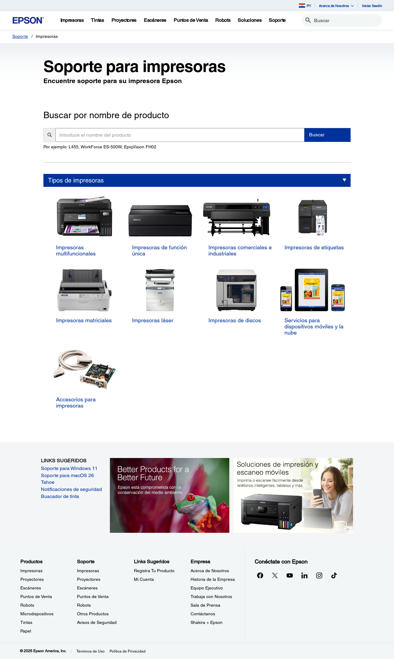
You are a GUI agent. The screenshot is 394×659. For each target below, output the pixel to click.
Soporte (20, 36)
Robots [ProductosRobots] (27, 605)
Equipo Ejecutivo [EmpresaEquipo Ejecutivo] (207, 587)
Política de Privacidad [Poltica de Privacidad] (128, 651)
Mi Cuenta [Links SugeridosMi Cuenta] (144, 579)
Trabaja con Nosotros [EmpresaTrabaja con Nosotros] (211, 596)
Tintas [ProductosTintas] (26, 622)
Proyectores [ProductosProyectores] (32, 579)
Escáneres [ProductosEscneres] (30, 587)
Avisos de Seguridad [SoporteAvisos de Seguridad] (97, 622)
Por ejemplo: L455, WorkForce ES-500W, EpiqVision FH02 (99, 146)
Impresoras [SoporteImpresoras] (88, 570)
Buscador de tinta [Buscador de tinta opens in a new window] (60, 496)
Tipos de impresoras (76, 180)
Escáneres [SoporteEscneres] (87, 587)
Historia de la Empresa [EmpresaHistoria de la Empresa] (213, 579)
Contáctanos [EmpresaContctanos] (203, 613)
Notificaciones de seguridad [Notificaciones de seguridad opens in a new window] (71, 489)
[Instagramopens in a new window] (319, 575)
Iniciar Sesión (372, 6)
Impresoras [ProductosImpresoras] (31, 570)
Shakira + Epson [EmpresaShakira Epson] (207, 622)
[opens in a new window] (334, 575)
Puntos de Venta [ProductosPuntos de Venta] (36, 596)
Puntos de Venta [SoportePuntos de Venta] (93, 596)
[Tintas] (97, 20)
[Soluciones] (249, 20)
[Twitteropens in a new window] (274, 575)
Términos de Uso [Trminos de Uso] (90, 651)
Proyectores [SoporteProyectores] (88, 579)
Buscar (316, 135)
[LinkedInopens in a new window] (304, 575)
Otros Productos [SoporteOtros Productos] (93, 613)
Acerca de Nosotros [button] (336, 6)
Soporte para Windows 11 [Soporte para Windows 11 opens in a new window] (69, 468)
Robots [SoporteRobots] (84, 605)
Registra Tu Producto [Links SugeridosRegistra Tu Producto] (154, 570)
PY (305, 5)
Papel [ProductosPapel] (25, 631)
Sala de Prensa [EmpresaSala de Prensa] (205, 605)
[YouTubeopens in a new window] (289, 575)
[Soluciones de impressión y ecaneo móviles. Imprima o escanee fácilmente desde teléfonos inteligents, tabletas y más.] (293, 494)
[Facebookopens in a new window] (260, 575)
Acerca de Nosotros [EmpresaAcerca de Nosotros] (210, 570)
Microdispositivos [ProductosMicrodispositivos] (37, 613)
